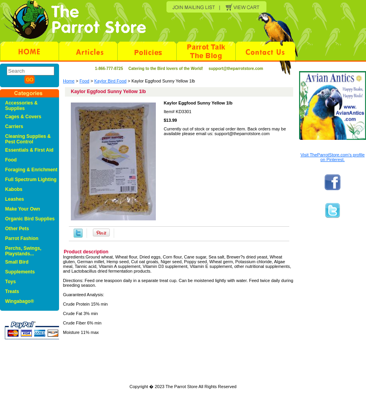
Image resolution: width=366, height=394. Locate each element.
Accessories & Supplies (21, 105)
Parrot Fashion (22, 238)
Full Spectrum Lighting (31, 179)
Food (84, 81)
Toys (10, 281)
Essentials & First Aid (29, 150)
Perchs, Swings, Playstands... (23, 251)
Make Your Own (22, 209)
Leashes (14, 199)
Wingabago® (19, 301)
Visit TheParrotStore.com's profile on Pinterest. (332, 157)
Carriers (14, 126)
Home (68, 81)
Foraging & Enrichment (31, 169)
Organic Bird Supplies (30, 219)
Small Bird (16, 262)
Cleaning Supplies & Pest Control (28, 139)
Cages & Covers (23, 116)
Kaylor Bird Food (110, 81)
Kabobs (13, 189)
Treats (12, 291)
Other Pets (17, 228)
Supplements (20, 272)
